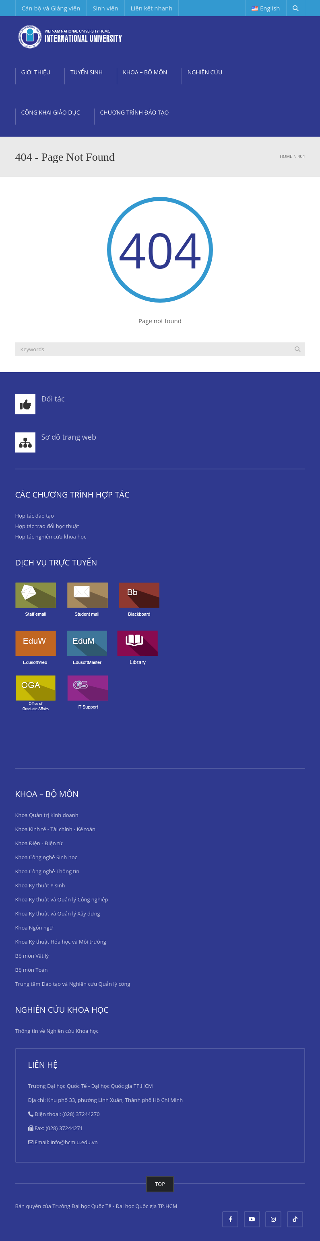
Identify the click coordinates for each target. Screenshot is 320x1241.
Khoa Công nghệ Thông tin (47, 871)
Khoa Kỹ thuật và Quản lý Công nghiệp (61, 899)
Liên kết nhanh (152, 8)
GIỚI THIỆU (36, 72)
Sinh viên (105, 8)
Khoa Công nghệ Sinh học (46, 857)
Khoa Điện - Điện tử (39, 843)
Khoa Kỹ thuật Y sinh (40, 885)
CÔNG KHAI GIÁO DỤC (50, 112)
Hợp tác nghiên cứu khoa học (51, 536)
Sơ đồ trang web (68, 437)
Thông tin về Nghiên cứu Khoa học (57, 1030)
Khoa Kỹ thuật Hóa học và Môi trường (60, 941)
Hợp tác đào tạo (34, 515)
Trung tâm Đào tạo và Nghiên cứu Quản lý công (72, 983)
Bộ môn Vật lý (32, 955)
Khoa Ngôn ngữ (34, 927)
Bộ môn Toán (31, 969)
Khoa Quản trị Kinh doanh (46, 815)
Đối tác (53, 398)
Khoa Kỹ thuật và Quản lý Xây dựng (57, 913)
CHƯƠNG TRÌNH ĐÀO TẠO (134, 112)
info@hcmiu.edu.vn (74, 1142)
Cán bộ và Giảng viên (51, 8)
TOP (160, 1184)
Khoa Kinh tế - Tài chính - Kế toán (55, 829)
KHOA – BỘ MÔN (145, 72)
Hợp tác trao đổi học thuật (47, 526)
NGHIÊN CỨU (205, 72)
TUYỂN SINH (86, 72)
